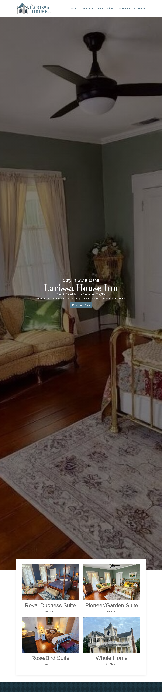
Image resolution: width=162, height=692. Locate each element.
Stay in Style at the (81, 280)
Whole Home (112, 659)
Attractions (124, 8)
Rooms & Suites (106, 8)
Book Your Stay (81, 305)
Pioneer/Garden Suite (111, 606)
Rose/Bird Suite (50, 659)
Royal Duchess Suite (50, 606)
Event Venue (87, 8)
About (74, 8)
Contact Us (139, 8)
